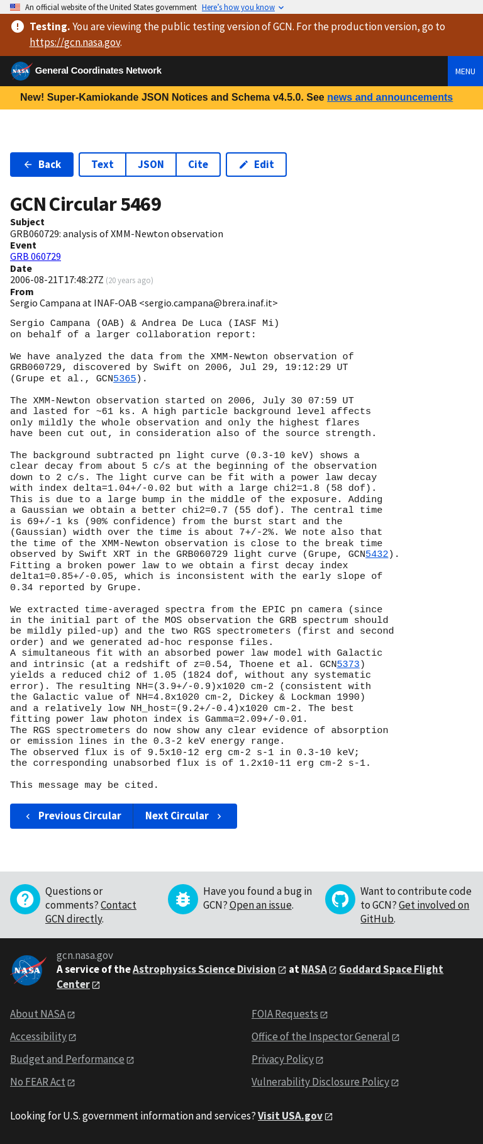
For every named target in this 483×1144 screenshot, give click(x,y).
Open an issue (261, 905)
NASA (314, 969)
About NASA (37, 1014)
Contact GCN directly (90, 912)
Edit (256, 164)
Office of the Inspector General (321, 1036)
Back (42, 164)
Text (102, 164)
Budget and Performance (67, 1059)
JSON (151, 164)
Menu (465, 71)
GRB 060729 (35, 256)
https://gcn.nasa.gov (75, 42)
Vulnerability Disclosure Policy (320, 1082)
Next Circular (185, 815)
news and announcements (390, 97)
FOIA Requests (285, 1014)
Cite (198, 164)
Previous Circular (72, 815)
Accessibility (38, 1036)
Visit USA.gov (290, 1116)
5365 (124, 379)
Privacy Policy (283, 1059)
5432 (376, 554)
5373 (347, 664)
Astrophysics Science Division (204, 969)
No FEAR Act (37, 1082)
